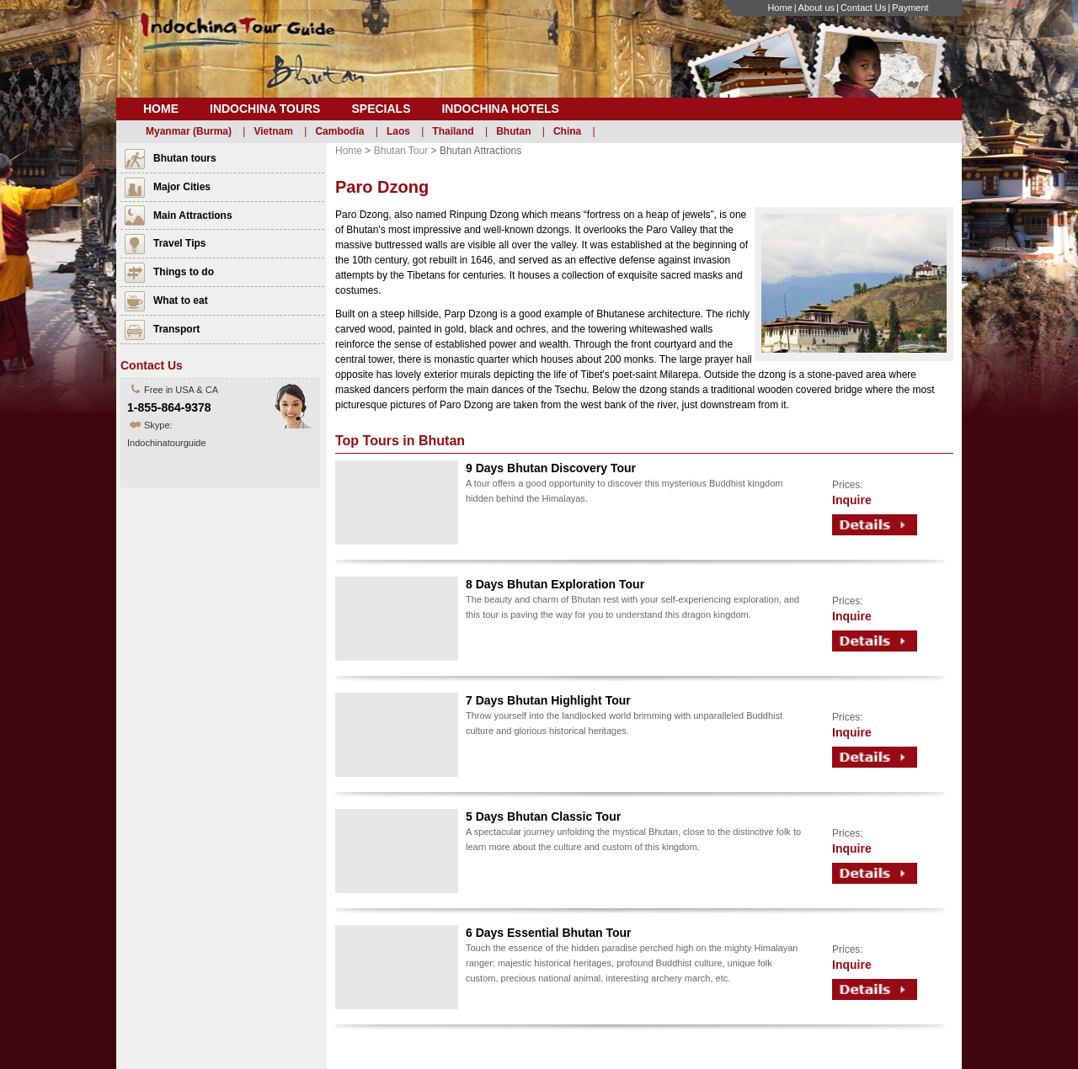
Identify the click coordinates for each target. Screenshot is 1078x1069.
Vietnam (272, 131)
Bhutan (513, 131)
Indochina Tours (265, 108)
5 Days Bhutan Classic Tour (543, 816)
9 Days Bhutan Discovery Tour (551, 468)
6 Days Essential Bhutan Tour (549, 932)
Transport (176, 329)
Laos (398, 131)
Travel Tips (179, 243)
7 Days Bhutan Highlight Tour (548, 700)
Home (779, 8)
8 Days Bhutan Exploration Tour (555, 584)
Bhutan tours (184, 158)
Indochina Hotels (499, 108)
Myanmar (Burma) (189, 131)
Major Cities (182, 187)
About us (816, 8)
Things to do (183, 272)
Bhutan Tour (401, 151)
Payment (910, 8)
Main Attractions (192, 215)
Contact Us (863, 8)
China (567, 131)
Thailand (452, 131)
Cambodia (339, 131)
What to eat (180, 300)
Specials (380, 108)
